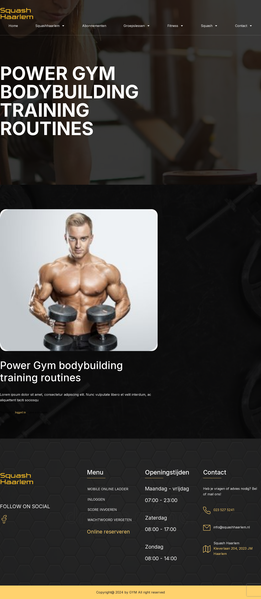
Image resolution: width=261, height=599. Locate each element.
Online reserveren (108, 532)
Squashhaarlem (50, 25)
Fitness (175, 25)
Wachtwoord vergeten (109, 520)
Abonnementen (94, 26)
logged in (20, 412)
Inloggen (96, 499)
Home (13, 26)
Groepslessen (137, 25)
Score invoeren (102, 510)
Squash (209, 25)
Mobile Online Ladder (107, 489)
